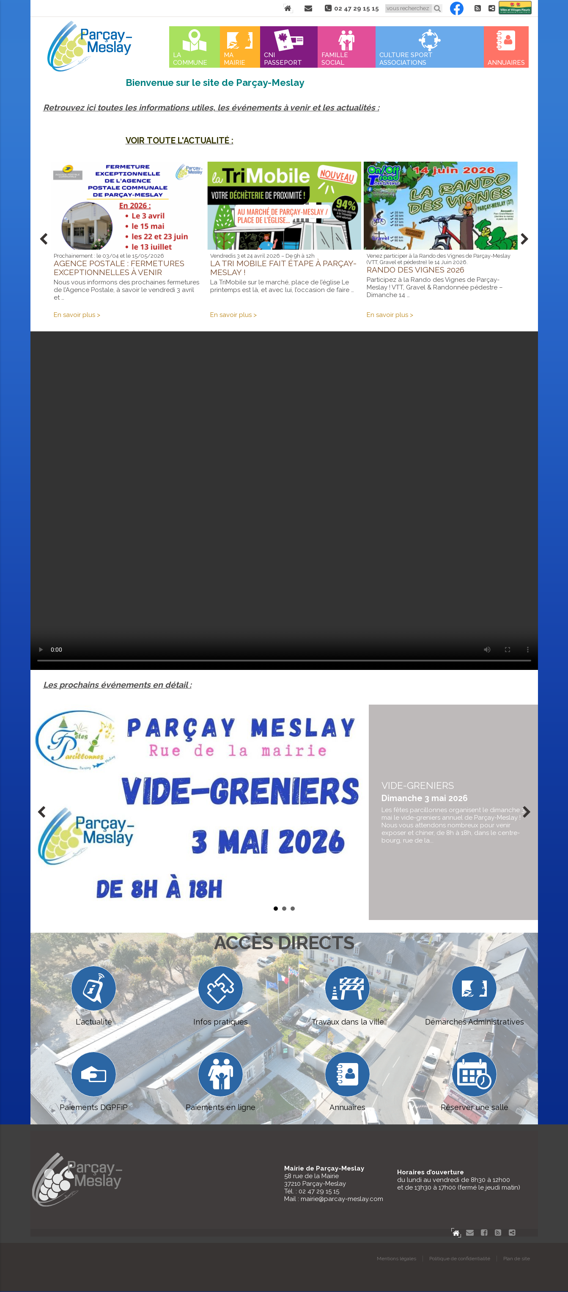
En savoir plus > (77, 315)
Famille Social (334, 58)
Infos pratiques (220, 996)
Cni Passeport (283, 58)
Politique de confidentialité (459, 1259)
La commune (190, 58)
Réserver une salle (474, 1082)
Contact (308, 8)
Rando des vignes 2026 (415, 269)
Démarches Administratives (474, 996)
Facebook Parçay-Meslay (457, 8)
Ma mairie (234, 58)
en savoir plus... (453, 812)
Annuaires (506, 62)
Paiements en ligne (220, 1082)
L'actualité (93, 996)
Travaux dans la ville (347, 996)
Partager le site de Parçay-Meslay (492, 8)
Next (525, 239)
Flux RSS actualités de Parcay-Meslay (478, 8)
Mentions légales (396, 1259)
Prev (43, 239)
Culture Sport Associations (406, 58)
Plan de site (516, 1259)
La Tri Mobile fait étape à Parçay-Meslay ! (283, 268)
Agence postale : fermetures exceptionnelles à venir (119, 268)
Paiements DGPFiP (94, 1082)
